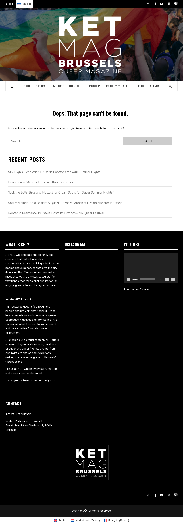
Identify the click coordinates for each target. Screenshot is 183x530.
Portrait (42, 86)
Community (93, 86)
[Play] (128, 279)
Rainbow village (117, 86)
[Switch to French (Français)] (116, 520)
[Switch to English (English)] (60, 520)
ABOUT (9, 4)
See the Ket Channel (137, 290)
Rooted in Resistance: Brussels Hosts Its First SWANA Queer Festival (56, 213)
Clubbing (139, 86)
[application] (151, 268)
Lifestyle (75, 86)
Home (27, 86)
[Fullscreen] (173, 279)
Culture (58, 86)
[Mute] (167, 279)
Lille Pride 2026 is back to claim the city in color (40, 182)
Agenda (154, 86)
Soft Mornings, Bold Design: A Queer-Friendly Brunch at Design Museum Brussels (65, 203)
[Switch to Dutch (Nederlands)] (85, 520)
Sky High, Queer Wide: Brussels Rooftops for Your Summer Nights (54, 172)
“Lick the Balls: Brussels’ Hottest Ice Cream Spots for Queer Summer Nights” (61, 192)
